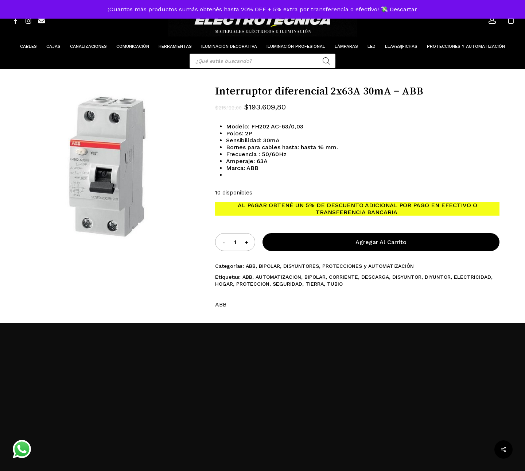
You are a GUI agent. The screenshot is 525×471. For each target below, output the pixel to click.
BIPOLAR (269, 266)
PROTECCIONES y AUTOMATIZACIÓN (368, 266)
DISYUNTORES (301, 266)
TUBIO (335, 284)
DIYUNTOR (438, 277)
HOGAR (224, 284)
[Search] (326, 61)
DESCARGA (375, 277)
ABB (251, 266)
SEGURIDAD (287, 284)
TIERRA (315, 284)
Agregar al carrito (381, 242)
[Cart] (511, 20)
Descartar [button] (403, 9)
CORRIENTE (343, 277)
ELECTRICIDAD (472, 277)
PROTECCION (252, 284)
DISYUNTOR (406, 277)
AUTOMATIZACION (278, 277)
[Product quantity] (235, 242)
